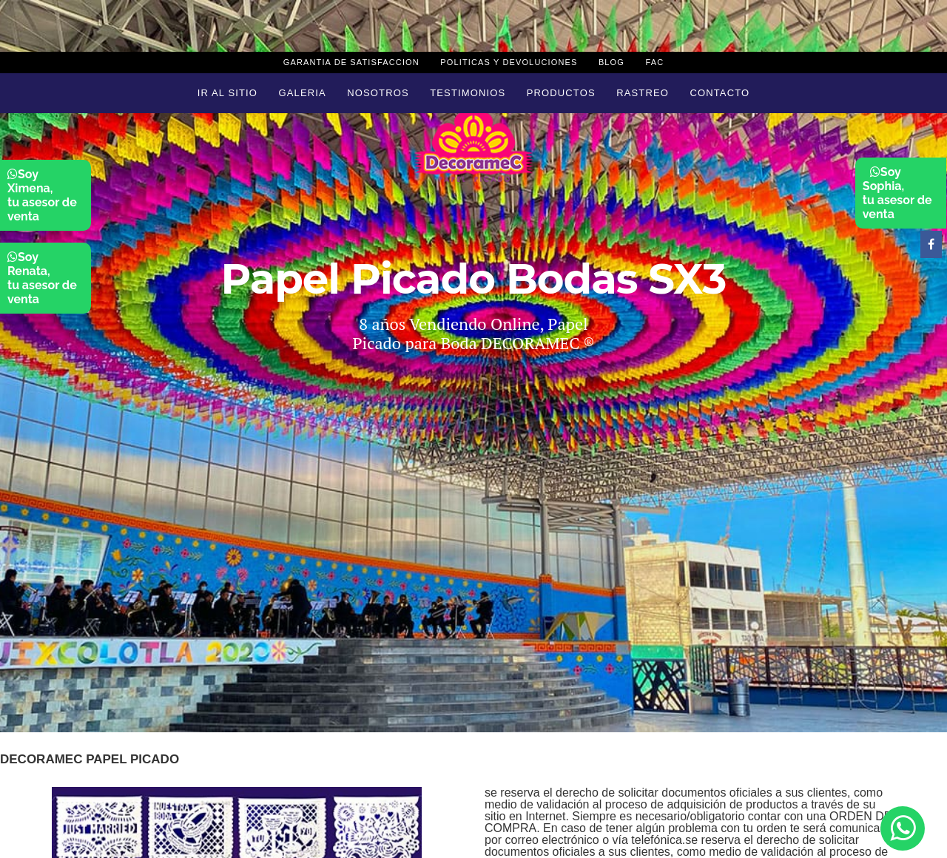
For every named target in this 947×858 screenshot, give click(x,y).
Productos (561, 92)
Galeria (302, 92)
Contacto (719, 92)
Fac (654, 62)
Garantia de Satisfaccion (351, 62)
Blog (611, 62)
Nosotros (377, 92)
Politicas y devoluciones (508, 62)
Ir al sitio (227, 92)
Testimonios (467, 92)
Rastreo (642, 92)
